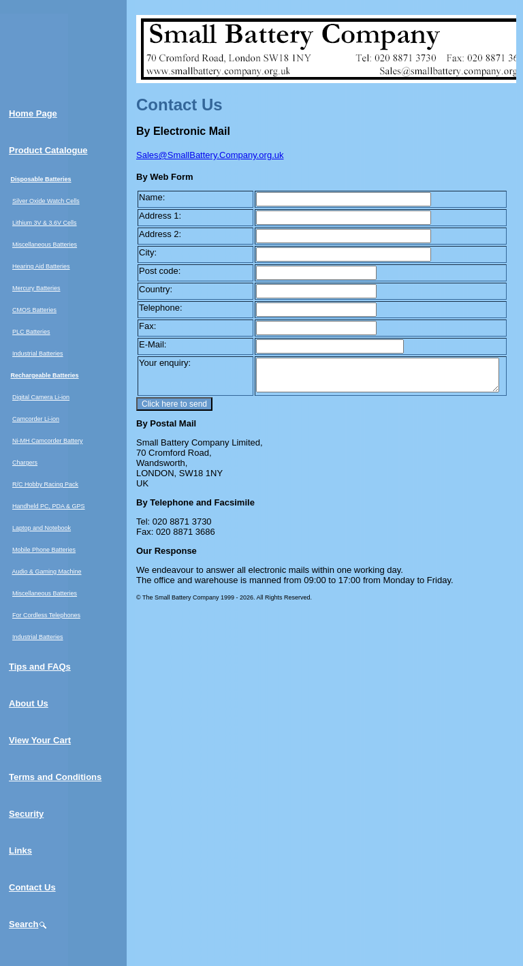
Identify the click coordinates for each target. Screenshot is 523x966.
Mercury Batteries (36, 288)
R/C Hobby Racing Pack (45, 484)
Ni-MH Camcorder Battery (47, 440)
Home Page (33, 113)
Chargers (24, 462)
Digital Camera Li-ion (40, 397)
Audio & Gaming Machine (47, 571)
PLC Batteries (31, 331)
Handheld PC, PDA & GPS (48, 506)
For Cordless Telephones (46, 615)
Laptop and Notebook (41, 528)
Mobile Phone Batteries (44, 549)
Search (28, 924)
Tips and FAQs (40, 666)
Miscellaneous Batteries (44, 244)
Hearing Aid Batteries (41, 266)
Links (20, 850)
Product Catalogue (48, 150)
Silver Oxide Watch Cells (46, 201)
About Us (28, 703)
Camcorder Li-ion (35, 419)
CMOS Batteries (34, 310)
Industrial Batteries (37, 353)
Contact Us (32, 887)
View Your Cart (40, 740)
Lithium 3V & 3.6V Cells (44, 222)
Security (26, 814)
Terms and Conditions (55, 777)
